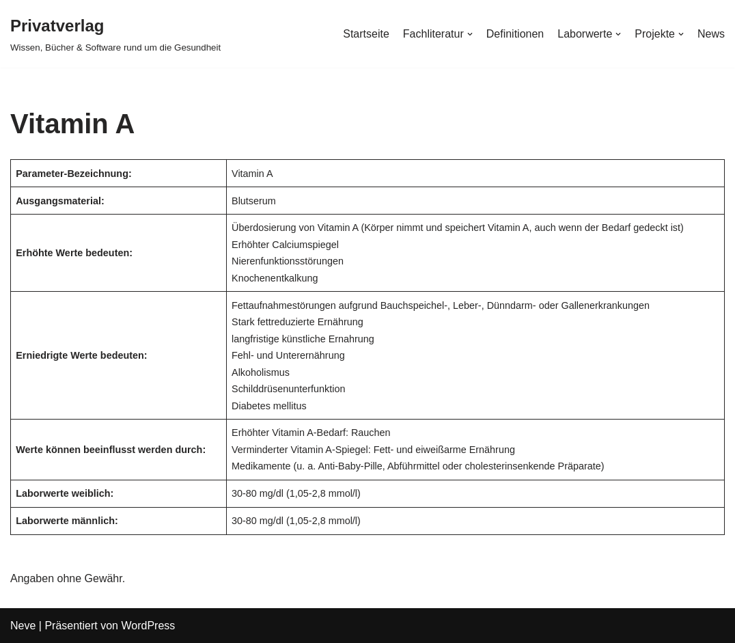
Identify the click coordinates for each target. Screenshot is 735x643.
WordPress (148, 625)
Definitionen (515, 34)
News (711, 34)
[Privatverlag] (115, 33)
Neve (23, 625)
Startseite (366, 34)
